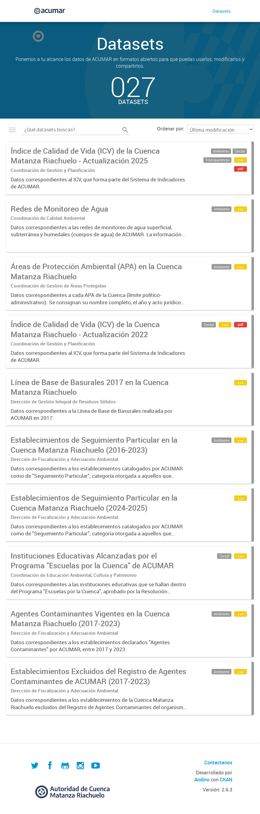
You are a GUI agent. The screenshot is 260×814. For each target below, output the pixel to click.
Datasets (222, 11)
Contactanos (218, 762)
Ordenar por (170, 129)
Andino (201, 779)
